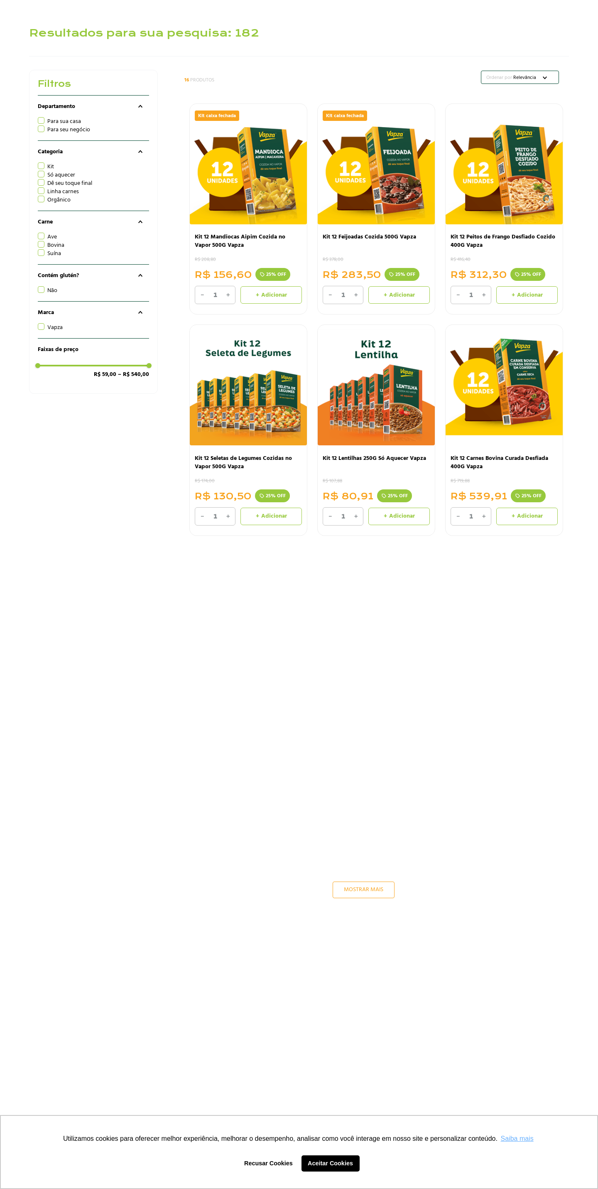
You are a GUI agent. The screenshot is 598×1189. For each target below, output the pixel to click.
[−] (202, 295)
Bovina (55, 245)
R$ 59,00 (105, 374)
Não (52, 290)
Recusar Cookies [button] (268, 1163)
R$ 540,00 (133, 374)
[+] (228, 295)
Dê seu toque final (69, 183)
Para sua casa (64, 121)
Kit (50, 166)
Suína (54, 253)
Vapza (55, 327)
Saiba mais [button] (517, 1138)
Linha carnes (63, 191)
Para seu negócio (68, 129)
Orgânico (59, 200)
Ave (52, 237)
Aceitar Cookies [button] (330, 1163)
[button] (93, 106)
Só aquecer (61, 175)
